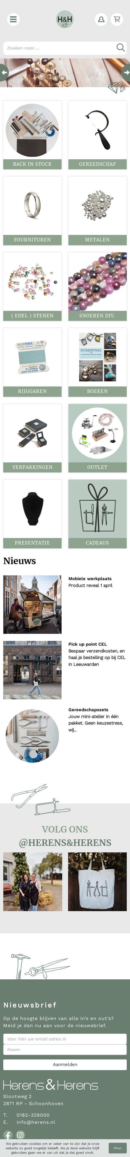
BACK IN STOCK (32, 164)
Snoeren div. (97, 316)
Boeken (97, 391)
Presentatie (32, 543)
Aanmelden (65, 1064)
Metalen (97, 240)
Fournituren (32, 240)
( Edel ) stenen (32, 316)
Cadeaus (97, 543)
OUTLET (97, 467)
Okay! (118, 1148)
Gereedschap (97, 164)
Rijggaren (32, 391)
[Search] (65, 48)
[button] (13, 19)
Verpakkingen (32, 467)
